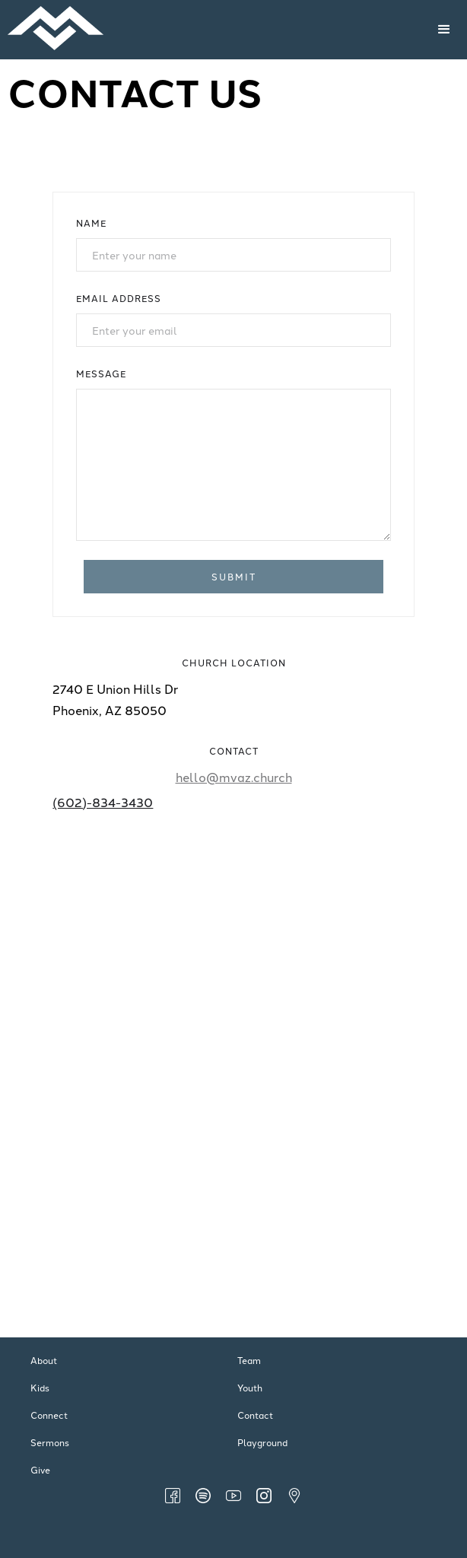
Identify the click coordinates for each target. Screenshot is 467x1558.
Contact (255, 1414)
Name (91, 222)
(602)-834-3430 (102, 801)
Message (101, 373)
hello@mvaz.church (234, 776)
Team (249, 1359)
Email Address (118, 297)
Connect (49, 1414)
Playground (262, 1442)
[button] (444, 29)
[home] (175, 30)
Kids (39, 1387)
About (43, 1359)
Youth (249, 1387)
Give (40, 1469)
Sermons (49, 1442)
